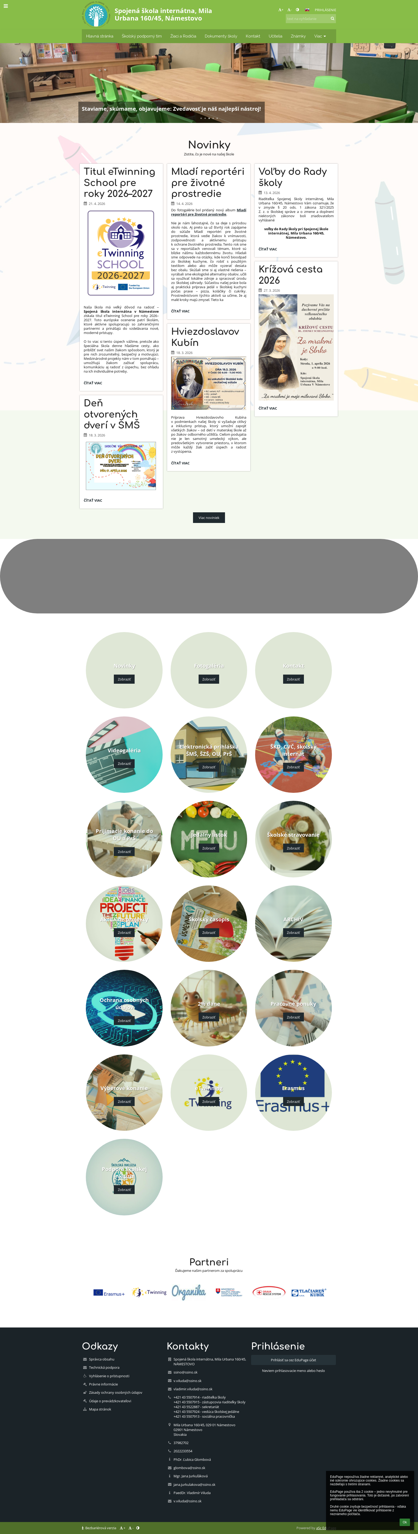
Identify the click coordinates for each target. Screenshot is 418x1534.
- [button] (289, 9)
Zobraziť (124, 679)
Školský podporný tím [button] (142, 36)
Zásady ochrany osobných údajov (115, 1392)
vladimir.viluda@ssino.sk (193, 1389)
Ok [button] (405, 1522)
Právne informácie (103, 1384)
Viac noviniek (209, 517)
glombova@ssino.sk (189, 1467)
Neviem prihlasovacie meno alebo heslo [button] (293, 1370)
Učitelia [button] (275, 36)
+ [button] (280, 9)
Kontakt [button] (253, 36)
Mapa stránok (100, 1409)
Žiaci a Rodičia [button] (183, 36)
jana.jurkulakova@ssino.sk (194, 1484)
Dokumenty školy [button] (221, 36)
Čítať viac (93, 383)
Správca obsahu (101, 1359)
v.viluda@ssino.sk (188, 1380)
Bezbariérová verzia (99, 1527)
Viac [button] (320, 36)
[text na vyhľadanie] (311, 18)
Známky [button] (298, 36)
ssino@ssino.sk (186, 1372)
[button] (307, 10)
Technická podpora (104, 1367)
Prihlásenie (325, 9)
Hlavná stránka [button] (99, 36)
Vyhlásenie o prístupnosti (109, 1376)
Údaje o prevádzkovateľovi (110, 1401)
